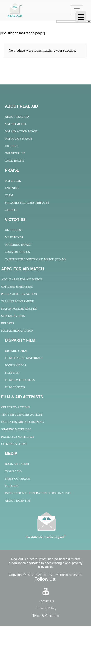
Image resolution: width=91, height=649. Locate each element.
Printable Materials (17, 436)
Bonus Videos (15, 365)
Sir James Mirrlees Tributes (27, 202)
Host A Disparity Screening (22, 422)
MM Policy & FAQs (18, 138)
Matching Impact (18, 244)
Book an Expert (17, 464)
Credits (11, 210)
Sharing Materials (16, 429)
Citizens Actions (14, 444)
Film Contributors (20, 380)
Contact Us (46, 601)
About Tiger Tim (17, 500)
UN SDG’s (11, 146)
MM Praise (13, 180)
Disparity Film (16, 350)
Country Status (17, 252)
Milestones (14, 237)
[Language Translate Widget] (73, 21)
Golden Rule (15, 153)
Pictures (12, 486)
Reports (7, 323)
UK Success (13, 230)
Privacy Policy (46, 608)
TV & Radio (13, 471)
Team (9, 195)
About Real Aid (17, 116)
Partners (12, 188)
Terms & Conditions (46, 616)
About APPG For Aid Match (21, 279)
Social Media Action (17, 330)
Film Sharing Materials (23, 358)
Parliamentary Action (19, 294)
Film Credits (15, 387)
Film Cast (12, 372)
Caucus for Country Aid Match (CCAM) (35, 259)
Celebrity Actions (15, 407)
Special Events (13, 316)
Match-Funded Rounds (19, 308)
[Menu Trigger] (80, 16)
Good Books (14, 160)
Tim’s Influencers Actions (22, 414)
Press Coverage (17, 478)
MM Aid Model (16, 124)
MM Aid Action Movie (21, 131)
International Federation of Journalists (38, 493)
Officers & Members (17, 286)
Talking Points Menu (17, 301)
